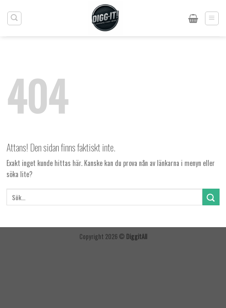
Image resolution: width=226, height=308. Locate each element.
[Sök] (14, 18)
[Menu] (212, 18)
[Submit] (211, 197)
